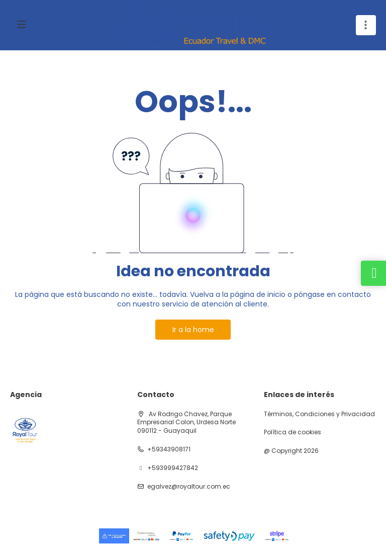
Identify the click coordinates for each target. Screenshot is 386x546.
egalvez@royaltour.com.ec (188, 487)
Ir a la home (193, 330)
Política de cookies (292, 432)
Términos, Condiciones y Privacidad (319, 414)
